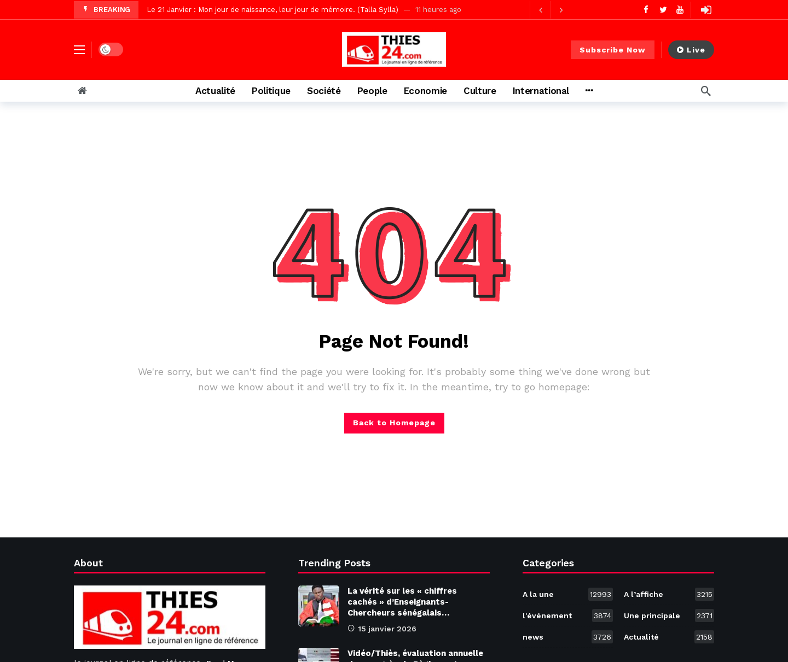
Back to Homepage (394, 422)
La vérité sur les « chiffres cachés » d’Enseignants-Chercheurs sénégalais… (402, 602)
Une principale (669, 615)
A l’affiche (669, 594)
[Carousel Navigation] (550, 10)
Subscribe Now (613, 49)
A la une (568, 594)
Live (691, 49)
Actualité (669, 636)
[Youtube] (680, 9)
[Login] (706, 10)
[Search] (706, 91)
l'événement (568, 615)
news (568, 636)
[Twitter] (663, 9)
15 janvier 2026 (381, 628)
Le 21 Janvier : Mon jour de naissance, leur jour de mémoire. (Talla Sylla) (272, 9)
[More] (589, 91)
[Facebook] (646, 9)
